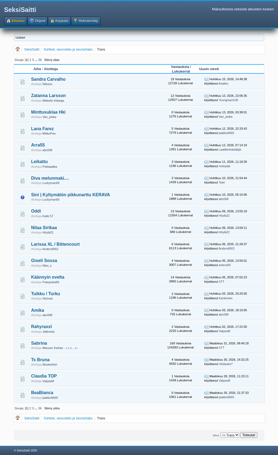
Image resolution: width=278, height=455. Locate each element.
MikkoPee (49, 133)
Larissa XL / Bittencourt (55, 244)
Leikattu (39, 161)
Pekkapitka (50, 166)
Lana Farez (42, 128)
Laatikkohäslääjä (230, 149)
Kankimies (226, 298)
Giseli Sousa (44, 260)
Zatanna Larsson (48, 95)
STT (222, 281)
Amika (37, 310)
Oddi (36, 211)
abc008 (47, 150)
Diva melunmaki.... (50, 178)
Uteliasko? (226, 364)
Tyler (222, 182)
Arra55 (38, 145)
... (36, 59)
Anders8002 (50, 249)
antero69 (224, 265)
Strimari (48, 298)
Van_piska (49, 117)
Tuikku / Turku (45, 293)
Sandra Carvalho (48, 79)
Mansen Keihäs (53, 348)
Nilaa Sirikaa (44, 227)
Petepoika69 (51, 282)
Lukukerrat (181, 71)
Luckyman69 (51, 183)
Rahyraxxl (41, 326)
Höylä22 (224, 215)
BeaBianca (42, 392)
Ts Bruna (40, 359)
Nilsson (47, 84)
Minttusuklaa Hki (48, 112)
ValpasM (224, 331)
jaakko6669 (226, 133)
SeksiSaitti (20, 9)
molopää (224, 166)
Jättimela (49, 331)
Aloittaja (51, 69)
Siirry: (216, 435)
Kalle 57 (48, 216)
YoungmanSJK (228, 100)
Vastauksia (180, 67)
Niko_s (47, 265)
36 (40, 59)
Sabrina (39, 343)
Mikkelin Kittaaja (53, 100)
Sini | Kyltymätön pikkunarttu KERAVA (70, 194)
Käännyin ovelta (47, 277)
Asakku (223, 83)
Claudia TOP (44, 376)
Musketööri (50, 364)
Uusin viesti (209, 69)
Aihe (37, 69)
